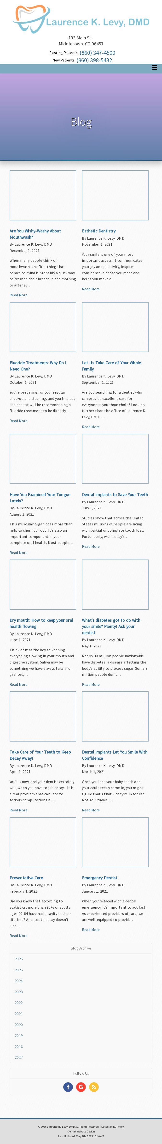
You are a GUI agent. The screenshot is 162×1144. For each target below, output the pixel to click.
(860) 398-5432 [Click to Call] (94, 60)
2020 (19, 1024)
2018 (19, 1046)
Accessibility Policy (112, 1126)
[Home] (81, 27)
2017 (19, 1057)
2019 (19, 1035)
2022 (19, 1002)
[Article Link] (43, 236)
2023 (19, 991)
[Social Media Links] (68, 1087)
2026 (19, 958)
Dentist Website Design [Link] (81, 1131)
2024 (19, 980)
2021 (19, 1013)
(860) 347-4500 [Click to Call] (97, 52)
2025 (19, 970)
